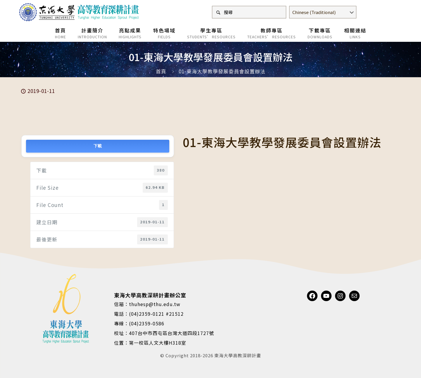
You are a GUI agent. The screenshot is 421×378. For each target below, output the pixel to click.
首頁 (161, 71)
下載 (97, 146)
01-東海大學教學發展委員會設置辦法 (222, 71)
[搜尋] (249, 12)
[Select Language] (322, 12)
